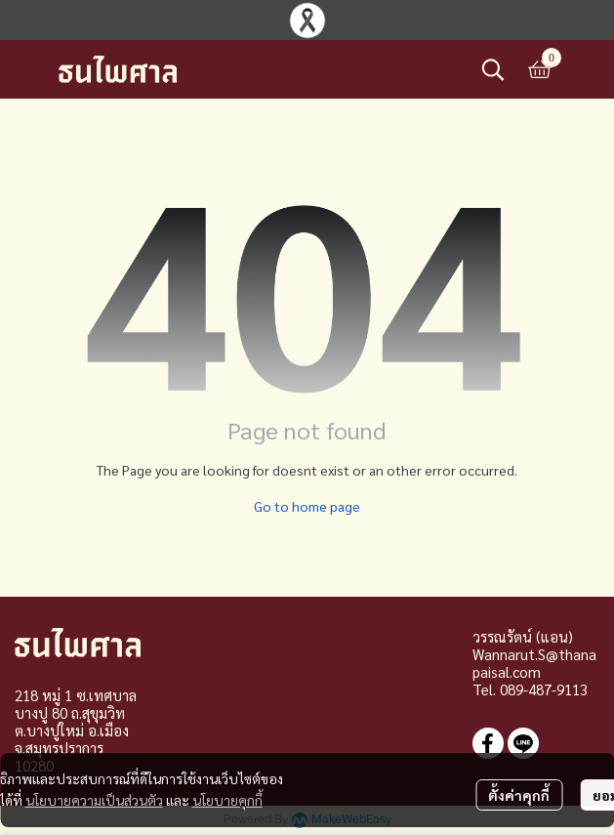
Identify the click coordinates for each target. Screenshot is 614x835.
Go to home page (307, 506)
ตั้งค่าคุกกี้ (519, 795)
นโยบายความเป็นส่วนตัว (94, 800)
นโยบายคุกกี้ (227, 800)
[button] (493, 69)
